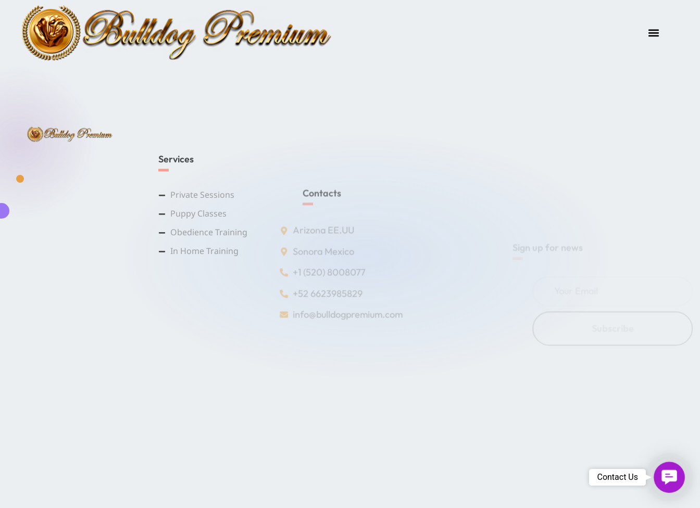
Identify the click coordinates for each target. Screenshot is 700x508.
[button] (653, 32)
